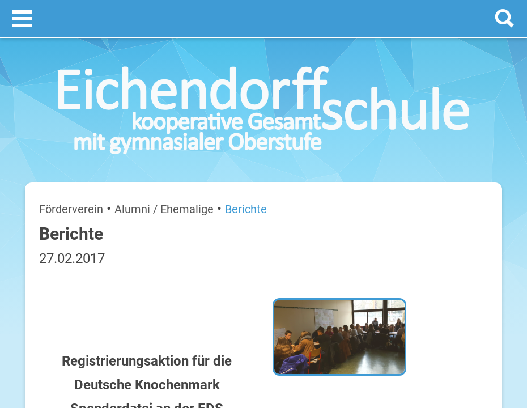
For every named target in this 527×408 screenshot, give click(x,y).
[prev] (430, 193)
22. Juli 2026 (480, 292)
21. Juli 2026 (480, 256)
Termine (433, 148)
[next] (442, 193)
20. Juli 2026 (480, 220)
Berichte (170, 151)
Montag (379, 220)
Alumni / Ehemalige (114, 151)
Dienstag (381, 256)
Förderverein (50, 151)
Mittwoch (382, 292)
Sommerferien (440, 238)
